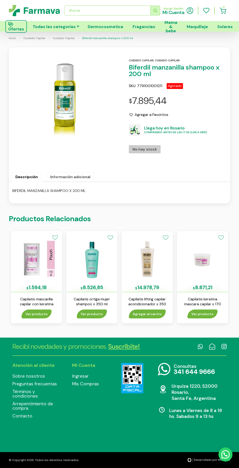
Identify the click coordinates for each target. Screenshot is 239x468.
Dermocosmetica (105, 26)
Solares (225, 26)
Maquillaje (197, 26)
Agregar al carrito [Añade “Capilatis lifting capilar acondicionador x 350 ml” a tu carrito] (147, 314)
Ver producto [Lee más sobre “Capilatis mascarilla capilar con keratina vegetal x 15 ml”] (36, 314)
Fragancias (144, 26)
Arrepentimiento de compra (32, 406)
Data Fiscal (132, 378)
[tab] (26, 177)
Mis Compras (85, 384)
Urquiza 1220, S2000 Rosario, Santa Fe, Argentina (195, 392)
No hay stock (145, 149)
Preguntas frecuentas (34, 384)
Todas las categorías (54, 26)
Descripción (26, 176)
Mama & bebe (171, 26)
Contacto (22, 416)
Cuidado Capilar (34, 38)
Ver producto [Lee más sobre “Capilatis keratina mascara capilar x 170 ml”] (202, 314)
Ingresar (80, 376)
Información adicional (70, 176)
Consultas (194, 369)
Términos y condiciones (25, 394)
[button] (148, 114)
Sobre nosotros (28, 376)
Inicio (12, 38)
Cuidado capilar (141, 60)
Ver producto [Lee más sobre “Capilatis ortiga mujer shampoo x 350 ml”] (92, 314)
